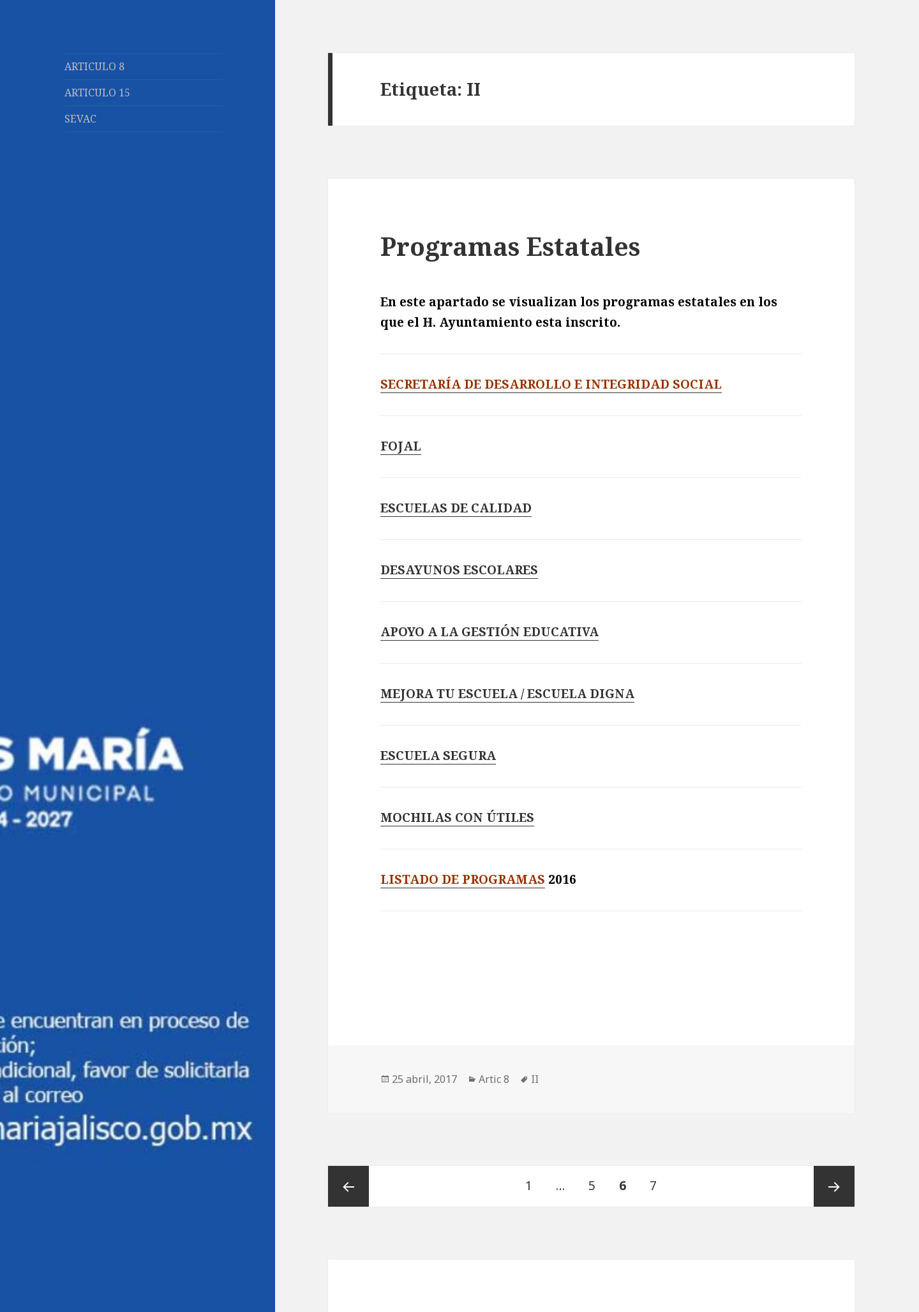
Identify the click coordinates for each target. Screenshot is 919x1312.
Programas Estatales (510, 246)
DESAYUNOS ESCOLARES (459, 570)
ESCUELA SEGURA (438, 755)
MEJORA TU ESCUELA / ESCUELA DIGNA (507, 693)
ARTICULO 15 (97, 93)
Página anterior (348, 1186)
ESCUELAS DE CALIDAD (456, 508)
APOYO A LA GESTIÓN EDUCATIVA (489, 631)
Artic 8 (494, 1079)
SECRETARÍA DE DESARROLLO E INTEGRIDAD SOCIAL (551, 384)
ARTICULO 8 (94, 66)
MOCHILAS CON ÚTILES (457, 817)
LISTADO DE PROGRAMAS (462, 879)
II (535, 1079)
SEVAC (80, 119)
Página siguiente (834, 1186)
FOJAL (400, 446)
